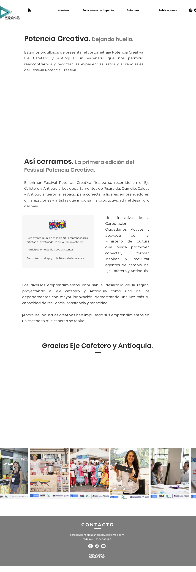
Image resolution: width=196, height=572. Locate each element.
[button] (63, 10)
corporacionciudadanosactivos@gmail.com (97, 534)
